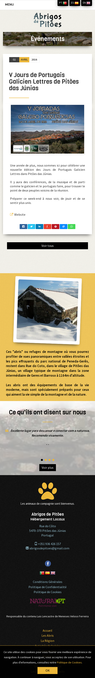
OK (47, 670)
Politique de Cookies (48, 592)
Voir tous (47, 246)
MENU (10, 5)
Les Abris (47, 635)
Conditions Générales (47, 582)
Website (17, 214)
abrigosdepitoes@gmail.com (47, 548)
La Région (47, 641)
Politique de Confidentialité (47, 587)
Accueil (47, 630)
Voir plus (48, 468)
